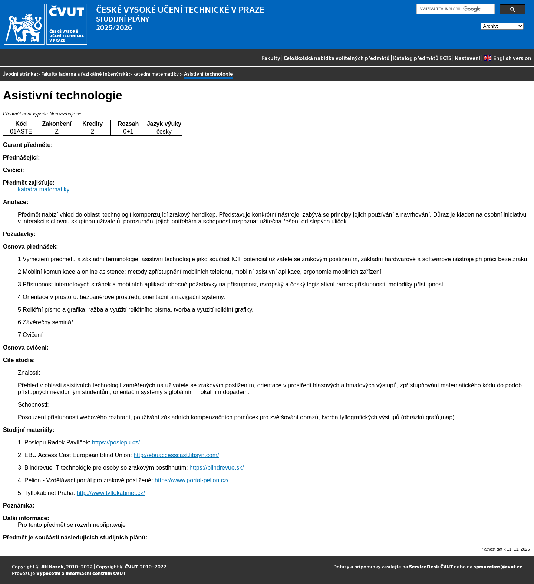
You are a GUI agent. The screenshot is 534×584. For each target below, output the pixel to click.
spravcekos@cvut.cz (498, 566)
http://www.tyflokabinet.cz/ (111, 493)
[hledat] (455, 9)
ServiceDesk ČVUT (431, 566)
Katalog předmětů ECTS (422, 58)
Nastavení (467, 58)
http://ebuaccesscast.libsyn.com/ (176, 455)
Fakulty (271, 58)
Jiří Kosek (52, 566)
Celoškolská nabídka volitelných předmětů (337, 58)
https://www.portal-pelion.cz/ (191, 480)
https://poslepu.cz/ (116, 442)
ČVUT (131, 566)
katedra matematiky (156, 73)
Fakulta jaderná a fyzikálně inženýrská (84, 73)
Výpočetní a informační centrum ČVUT (81, 573)
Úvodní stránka (19, 73)
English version (507, 58)
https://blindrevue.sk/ (216, 468)
